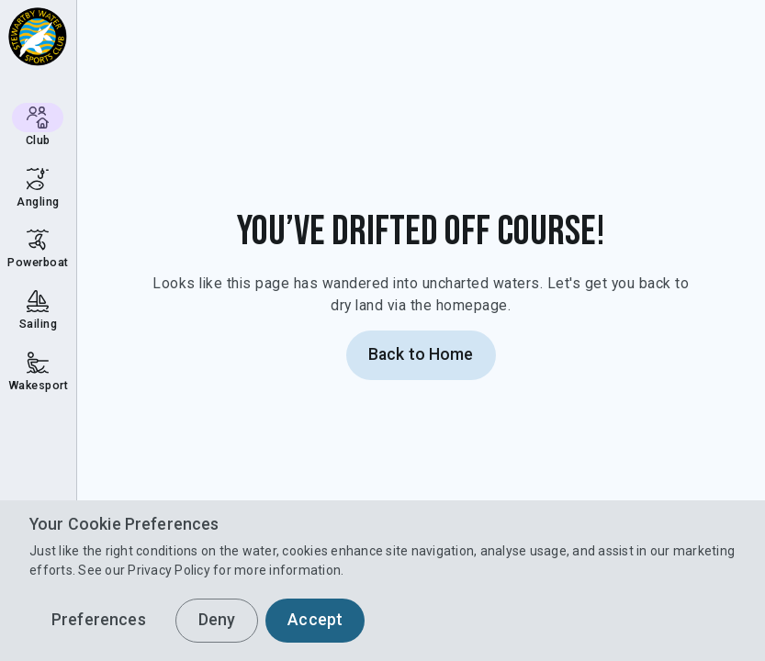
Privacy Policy (169, 570)
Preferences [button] (98, 620)
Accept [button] (315, 620)
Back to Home (421, 354)
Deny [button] (217, 620)
